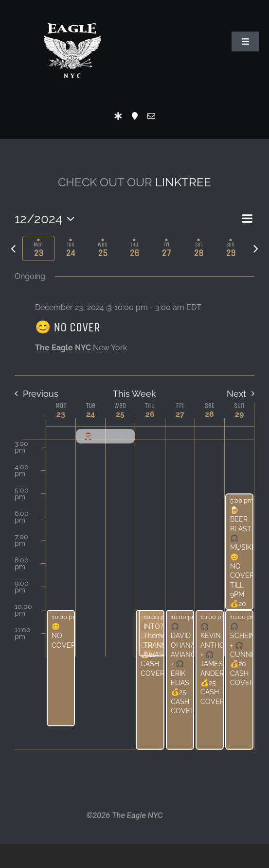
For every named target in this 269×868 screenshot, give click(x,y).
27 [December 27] (180, 414)
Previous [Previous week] (40, 394)
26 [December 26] (150, 414)
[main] (134, 476)
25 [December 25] (120, 414)
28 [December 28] (209, 414)
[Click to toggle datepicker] (47, 219)
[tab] (38, 248)
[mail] (151, 116)
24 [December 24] (90, 414)
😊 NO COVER (67, 327)
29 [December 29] (239, 414)
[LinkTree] (118, 116)
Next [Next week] (236, 394)
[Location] (135, 116)
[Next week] (255, 248)
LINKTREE (183, 182)
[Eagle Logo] (72, 13)
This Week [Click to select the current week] (134, 394)
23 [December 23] (60, 414)
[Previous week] (13, 248)
